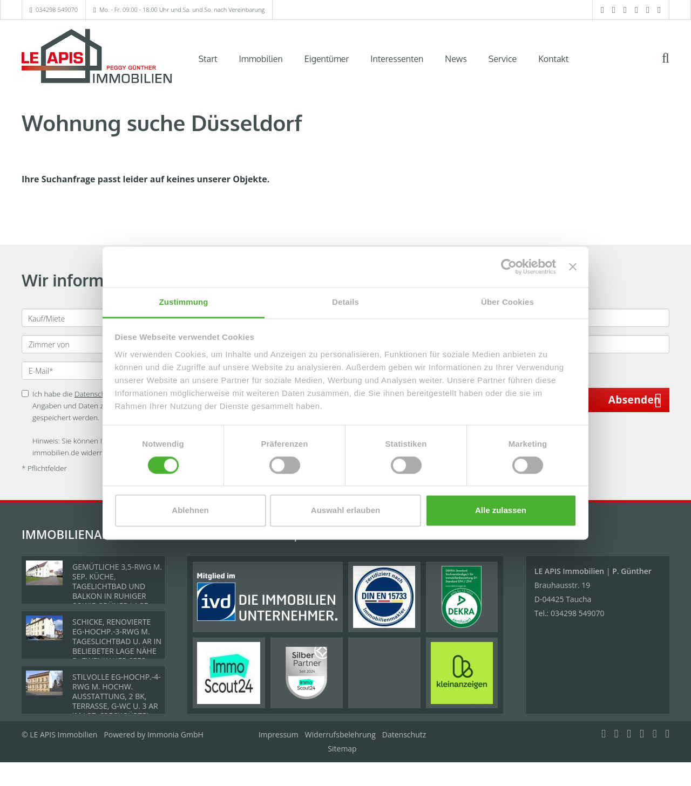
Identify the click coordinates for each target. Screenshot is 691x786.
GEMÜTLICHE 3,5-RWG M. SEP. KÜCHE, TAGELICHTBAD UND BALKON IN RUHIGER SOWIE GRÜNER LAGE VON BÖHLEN (117, 591)
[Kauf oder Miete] (96, 318)
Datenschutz (404, 734)
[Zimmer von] (97, 344)
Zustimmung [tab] (183, 301)
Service (503, 58)
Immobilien (261, 58)
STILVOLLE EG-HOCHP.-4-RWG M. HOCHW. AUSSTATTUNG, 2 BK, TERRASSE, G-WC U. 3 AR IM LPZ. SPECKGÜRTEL (116, 696)
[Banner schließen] (573, 266)
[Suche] (672, 66)
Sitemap (342, 748)
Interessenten (396, 58)
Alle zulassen (500, 510)
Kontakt (553, 58)
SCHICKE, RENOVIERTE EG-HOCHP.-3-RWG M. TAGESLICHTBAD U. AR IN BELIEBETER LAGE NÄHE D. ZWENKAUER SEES (116, 641)
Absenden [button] (634, 400)
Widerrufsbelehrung (340, 734)
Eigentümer (326, 58)
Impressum (279, 734)
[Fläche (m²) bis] (595, 344)
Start (208, 58)
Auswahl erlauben (345, 510)
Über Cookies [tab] (507, 301)
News (456, 58)
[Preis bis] (595, 318)
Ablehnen (190, 510)
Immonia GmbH (175, 734)
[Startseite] (97, 57)
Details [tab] (345, 301)
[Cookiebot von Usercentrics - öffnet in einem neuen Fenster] (509, 266)
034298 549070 (57, 9)
